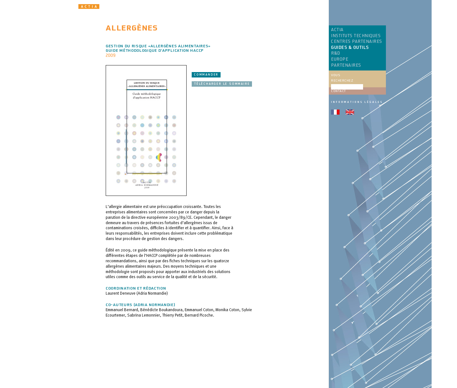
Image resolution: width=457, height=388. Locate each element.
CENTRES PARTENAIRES (356, 41)
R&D (335, 53)
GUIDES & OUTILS (350, 47)
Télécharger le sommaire (222, 84)
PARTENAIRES (346, 65)
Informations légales (357, 102)
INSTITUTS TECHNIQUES (356, 35)
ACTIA (337, 29)
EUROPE (339, 59)
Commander (206, 75)
